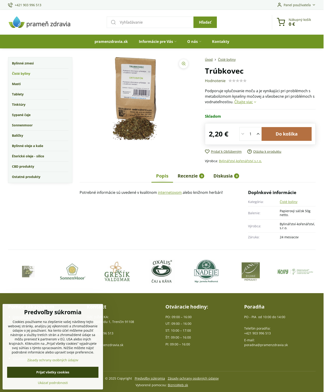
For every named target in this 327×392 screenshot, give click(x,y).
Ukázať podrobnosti (53, 386)
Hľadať (205, 22)
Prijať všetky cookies (52, 375)
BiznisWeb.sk (178, 385)
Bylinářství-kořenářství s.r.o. (240, 161)
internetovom (170, 192)
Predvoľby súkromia (150, 378)
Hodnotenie (215, 80)
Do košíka (287, 134)
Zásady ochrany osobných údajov (193, 378)
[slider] (237, 81)
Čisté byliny (288, 202)
